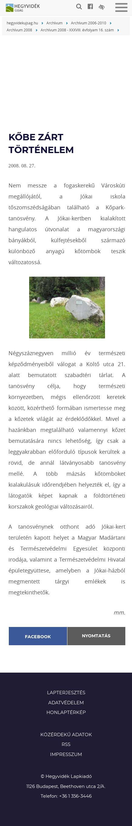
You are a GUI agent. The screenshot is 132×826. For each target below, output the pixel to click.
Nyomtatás (96, 636)
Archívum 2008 (19, 29)
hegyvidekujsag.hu (22, 22)
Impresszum (66, 754)
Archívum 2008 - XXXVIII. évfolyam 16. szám (77, 29)
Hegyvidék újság (26, 8)
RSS (66, 744)
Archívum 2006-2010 (88, 22)
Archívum (54, 22)
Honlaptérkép (66, 712)
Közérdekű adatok (66, 735)
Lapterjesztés (66, 693)
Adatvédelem (66, 703)
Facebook (38, 637)
